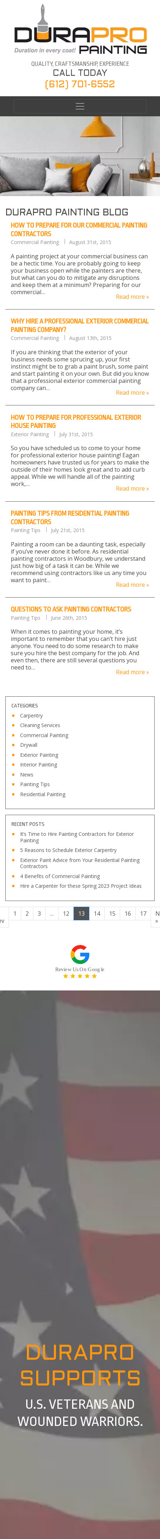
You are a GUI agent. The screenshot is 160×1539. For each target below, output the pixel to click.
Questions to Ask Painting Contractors (71, 609)
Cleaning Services (40, 725)
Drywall (28, 745)
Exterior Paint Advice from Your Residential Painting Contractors (80, 863)
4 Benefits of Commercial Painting (60, 876)
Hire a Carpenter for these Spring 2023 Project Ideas (81, 886)
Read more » (132, 296)
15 (112, 913)
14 (97, 913)
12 (66, 913)
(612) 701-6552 (80, 85)
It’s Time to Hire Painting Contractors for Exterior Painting (77, 837)
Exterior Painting (30, 434)
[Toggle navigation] (80, 106)
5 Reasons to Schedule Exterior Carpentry (68, 850)
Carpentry (31, 715)
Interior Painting (38, 764)
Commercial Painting (35, 242)
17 (143, 913)
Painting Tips (26, 530)
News (26, 774)
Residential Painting (42, 794)
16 (127, 913)
